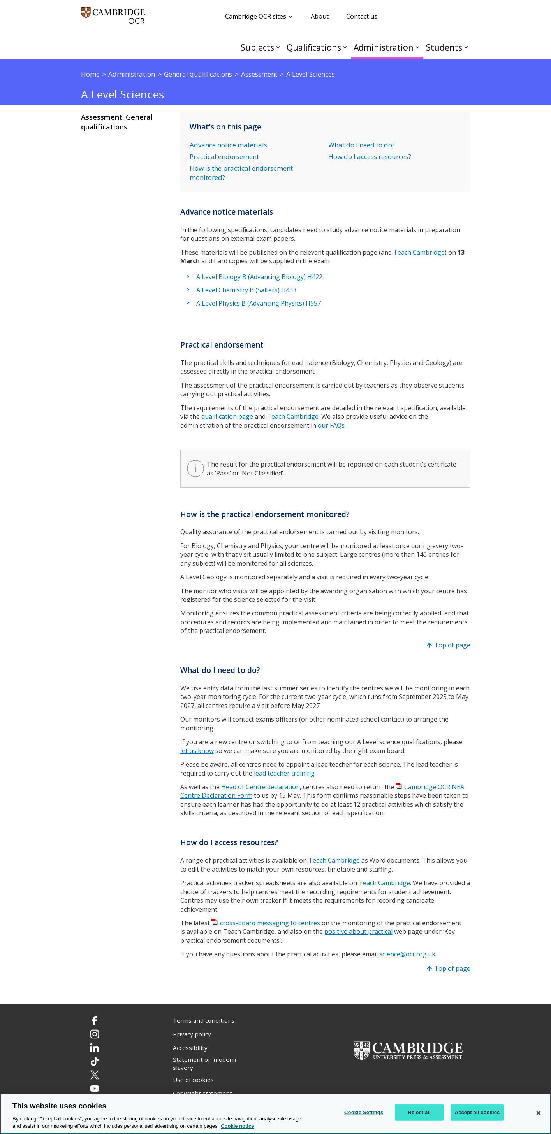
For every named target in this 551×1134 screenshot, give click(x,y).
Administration (384, 47)
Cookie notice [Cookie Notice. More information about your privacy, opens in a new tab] (237, 1126)
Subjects (257, 47)
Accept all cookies (477, 1112)
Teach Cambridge (419, 252)
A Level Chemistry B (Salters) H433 (246, 290)
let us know (197, 750)
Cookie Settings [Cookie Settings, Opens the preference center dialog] (363, 1112)
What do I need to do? (361, 144)
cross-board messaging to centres (270, 923)
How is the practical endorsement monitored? (241, 173)
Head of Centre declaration (260, 787)
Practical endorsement (224, 156)
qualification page (227, 416)
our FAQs (331, 425)
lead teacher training (284, 773)
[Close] (538, 1113)
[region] (275, 1114)
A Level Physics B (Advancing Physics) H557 (258, 303)
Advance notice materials (228, 144)
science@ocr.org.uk (407, 954)
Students (444, 47)
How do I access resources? (369, 156)
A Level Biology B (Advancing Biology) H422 (259, 277)
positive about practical (358, 931)
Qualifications (314, 47)
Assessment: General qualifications (117, 121)
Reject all (419, 1112)
